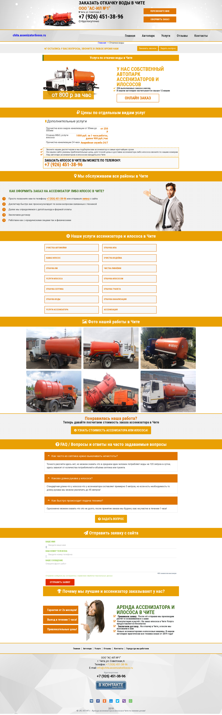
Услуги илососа (54, 278)
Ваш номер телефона (56, 550)
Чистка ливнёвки (112, 268)
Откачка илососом (113, 278)
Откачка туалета (112, 289)
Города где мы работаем (137, 647)
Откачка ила (110, 247)
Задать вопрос (168, 48)
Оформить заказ (160, 19)
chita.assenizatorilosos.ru (29, 35)
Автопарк (148, 35)
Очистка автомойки (56, 247)
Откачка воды (53, 299)
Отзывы (182, 35)
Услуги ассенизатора (57, 309)
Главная (130, 35)
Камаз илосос (53, 258)
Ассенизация (111, 309)
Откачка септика (54, 289)
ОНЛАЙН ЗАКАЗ (138, 98)
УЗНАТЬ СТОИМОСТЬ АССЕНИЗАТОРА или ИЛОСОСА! (111, 430)
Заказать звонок (147, 48)
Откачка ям (52, 268)
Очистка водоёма (113, 258)
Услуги (165, 35)
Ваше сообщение (54, 559)
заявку (86, 198)
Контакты (201, 35)
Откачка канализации (115, 299)
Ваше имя (50, 540)
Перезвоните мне (159, 11)
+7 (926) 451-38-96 (101, 16)
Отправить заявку (60, 581)
